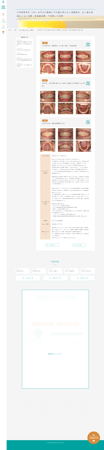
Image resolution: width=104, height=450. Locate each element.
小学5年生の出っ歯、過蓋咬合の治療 (23, 49)
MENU (3, 2)
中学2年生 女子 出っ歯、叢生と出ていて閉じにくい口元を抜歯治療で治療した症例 (24, 59)
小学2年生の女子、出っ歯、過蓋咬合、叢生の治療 (24, 65)
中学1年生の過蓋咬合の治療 (22, 54)
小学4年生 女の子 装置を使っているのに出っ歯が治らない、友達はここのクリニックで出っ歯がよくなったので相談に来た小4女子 (24, 43)
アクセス (3, 15)
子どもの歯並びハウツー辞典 (3, 22)
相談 (3, 33)
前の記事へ (53, 245)
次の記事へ (80, 245)
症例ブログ (3, 28)
